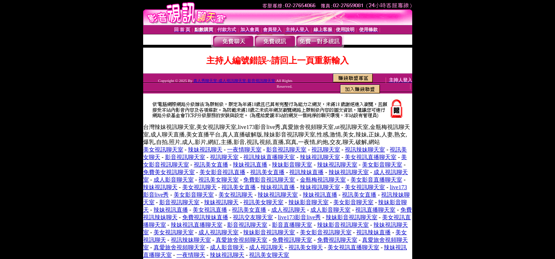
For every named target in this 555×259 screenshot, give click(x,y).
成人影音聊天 (227, 247)
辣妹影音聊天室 (292, 165)
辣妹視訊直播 (250, 165)
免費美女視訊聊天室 (169, 172)
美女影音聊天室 (382, 165)
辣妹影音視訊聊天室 (351, 217)
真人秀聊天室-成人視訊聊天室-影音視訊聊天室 (234, 80)
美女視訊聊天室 (163, 150)
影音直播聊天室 (292, 225)
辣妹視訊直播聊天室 (196, 225)
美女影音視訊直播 (222, 172)
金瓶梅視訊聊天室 (323, 180)
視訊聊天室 (325, 150)
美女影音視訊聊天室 (326, 232)
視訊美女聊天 (305, 247)
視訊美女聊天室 (218, 180)
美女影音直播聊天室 (376, 180)
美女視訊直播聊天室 (370, 157)
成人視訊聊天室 (218, 232)
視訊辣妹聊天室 (365, 150)
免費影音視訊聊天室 (269, 180)
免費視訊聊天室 (292, 240)
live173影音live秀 (299, 217)
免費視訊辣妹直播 (205, 217)
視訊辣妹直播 (306, 172)
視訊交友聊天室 (253, 217)
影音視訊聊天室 (286, 150)
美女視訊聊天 (199, 187)
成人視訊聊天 (288, 210)
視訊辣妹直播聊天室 (269, 157)
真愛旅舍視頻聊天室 (241, 240)
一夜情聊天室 (244, 150)
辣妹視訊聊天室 (320, 157)
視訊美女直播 (211, 165)
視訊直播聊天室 (375, 210)
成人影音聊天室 (174, 180)
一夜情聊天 (191, 255)
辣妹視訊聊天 (205, 150)
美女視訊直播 (210, 210)
